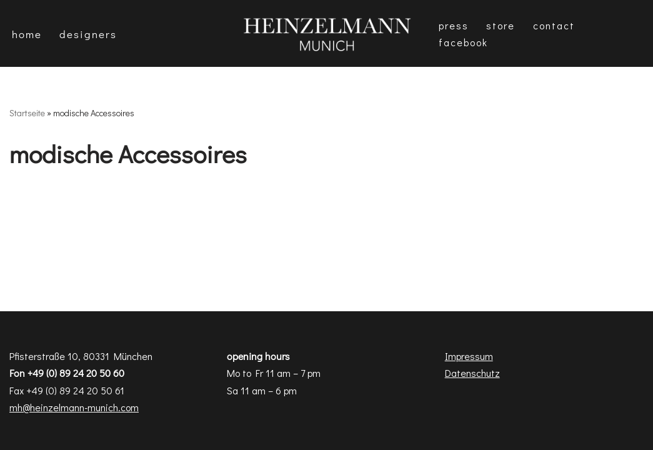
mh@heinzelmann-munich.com (74, 407)
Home (27, 34)
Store (501, 25)
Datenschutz (472, 372)
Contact (554, 25)
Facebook (464, 42)
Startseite (27, 113)
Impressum (469, 355)
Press (454, 25)
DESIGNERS (88, 34)
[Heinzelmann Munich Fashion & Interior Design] (326, 33)
